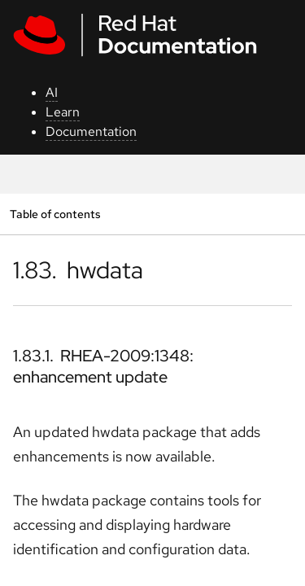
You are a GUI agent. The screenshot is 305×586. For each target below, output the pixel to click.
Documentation (91, 131)
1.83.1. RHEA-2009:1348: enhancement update (103, 366)
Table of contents (55, 213)
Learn (63, 111)
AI (52, 92)
